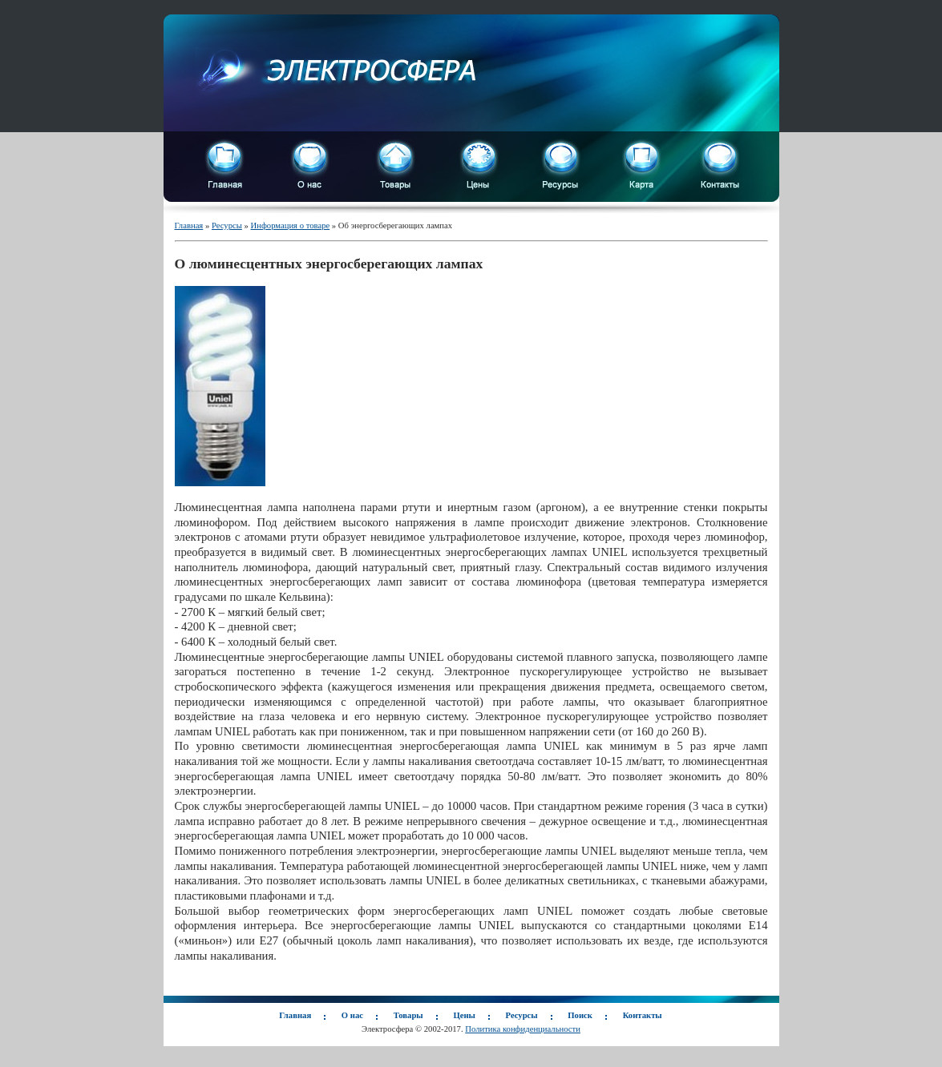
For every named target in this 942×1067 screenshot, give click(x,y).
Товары (408, 1015)
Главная (189, 225)
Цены (464, 1015)
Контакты (642, 1015)
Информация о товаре (290, 225)
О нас (352, 1015)
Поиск (580, 1015)
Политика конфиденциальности (522, 1029)
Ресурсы (227, 225)
